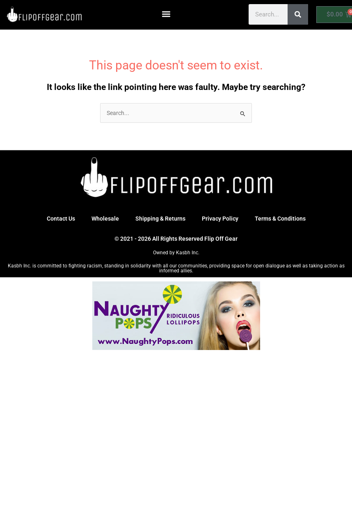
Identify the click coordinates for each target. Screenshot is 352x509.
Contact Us (61, 218)
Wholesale (105, 218)
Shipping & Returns (160, 218)
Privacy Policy (220, 218)
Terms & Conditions (280, 218)
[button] (166, 14)
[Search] (298, 14)
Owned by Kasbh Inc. (176, 253)
